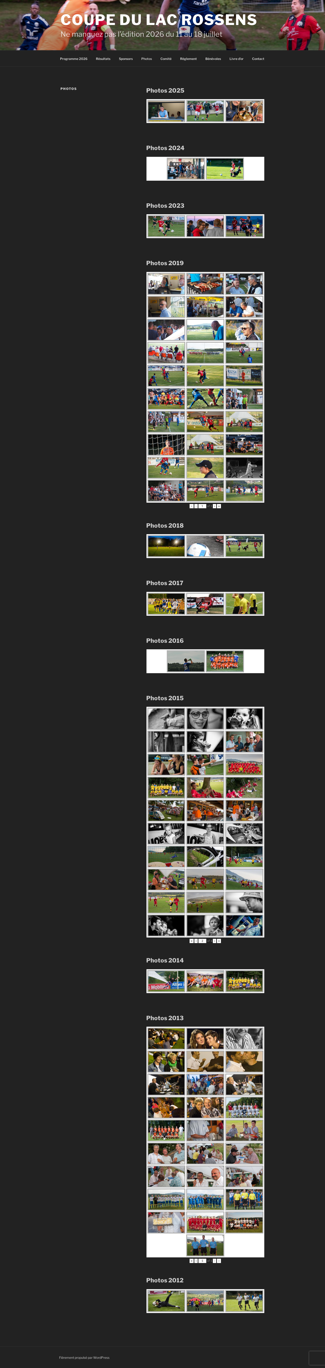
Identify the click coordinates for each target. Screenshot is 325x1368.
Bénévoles (213, 59)
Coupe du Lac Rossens (159, 20)
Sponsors (126, 59)
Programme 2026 (73, 59)
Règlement (188, 59)
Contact (258, 59)
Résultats (103, 59)
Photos (146, 59)
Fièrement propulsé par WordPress (84, 1357)
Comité (166, 59)
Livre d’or (237, 59)
